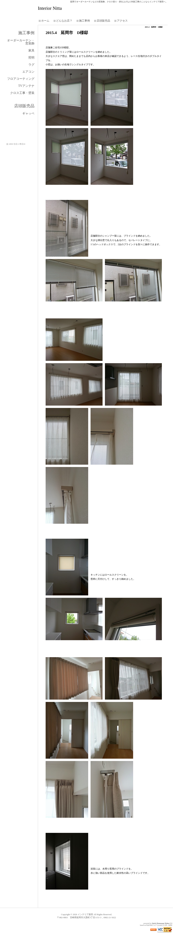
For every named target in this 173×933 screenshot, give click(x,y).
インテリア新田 (85, 914)
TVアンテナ (26, 85)
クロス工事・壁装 (22, 92)
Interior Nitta (50, 8)
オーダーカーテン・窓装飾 (20, 42)
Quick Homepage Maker (161, 923)
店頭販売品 (103, 20)
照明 (31, 57)
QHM (170, 925)
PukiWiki (149, 925)
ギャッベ (28, 113)
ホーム (45, 20)
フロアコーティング (20, 78)
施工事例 (84, 20)
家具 (31, 50)
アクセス (122, 20)
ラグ (31, 64)
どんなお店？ (64, 20)
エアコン (28, 71)
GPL (165, 925)
